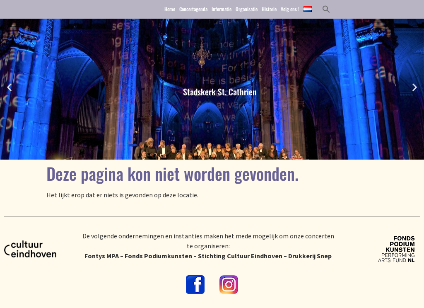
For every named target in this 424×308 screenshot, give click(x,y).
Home (169, 9)
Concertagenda (193, 9)
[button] (326, 9)
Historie (269, 9)
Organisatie (247, 9)
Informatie (221, 9)
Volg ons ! (290, 9)
